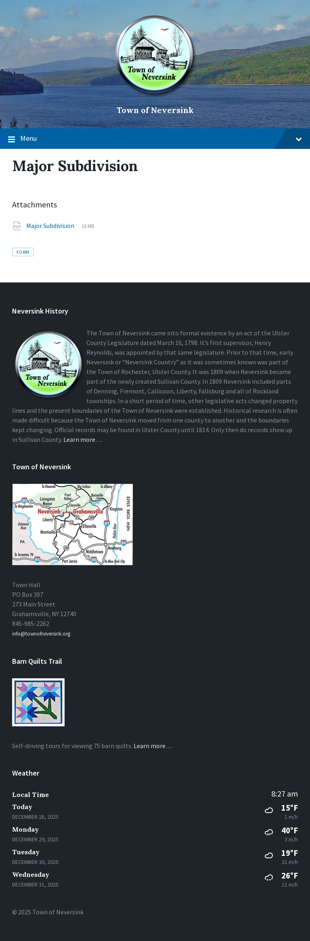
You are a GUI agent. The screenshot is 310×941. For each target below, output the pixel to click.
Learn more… (82, 439)
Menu (155, 139)
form (23, 252)
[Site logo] (155, 96)
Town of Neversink (155, 110)
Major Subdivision (50, 226)
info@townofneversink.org (41, 633)
